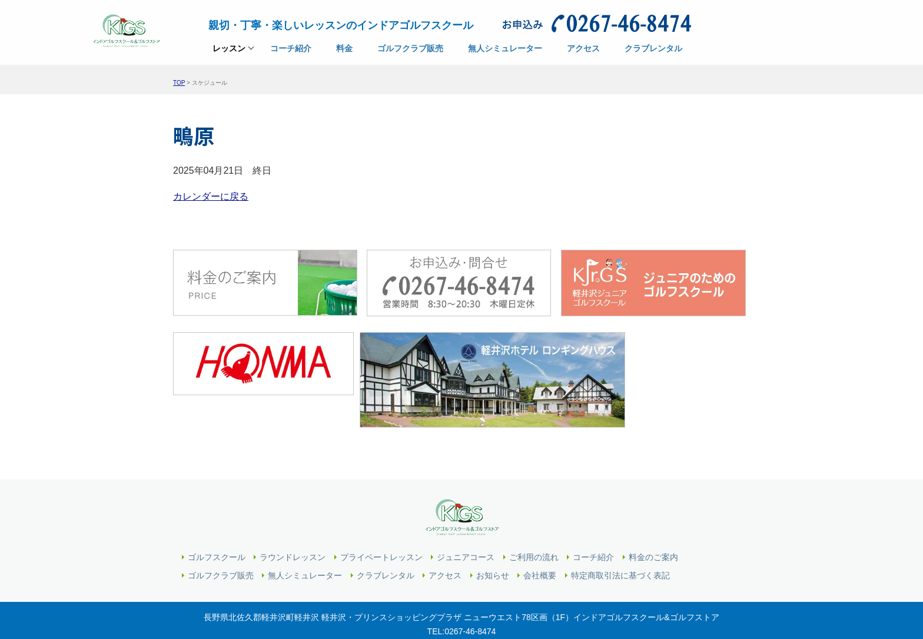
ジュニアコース (465, 520)
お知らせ (492, 539)
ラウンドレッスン (293, 520)
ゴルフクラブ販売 (221, 539)
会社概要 (539, 539)
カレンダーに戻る (210, 195)
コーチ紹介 (593, 520)
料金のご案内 (653, 520)
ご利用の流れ (534, 520)
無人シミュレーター (305, 539)
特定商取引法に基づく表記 (620, 539)
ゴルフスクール (216, 520)
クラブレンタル (385, 539)
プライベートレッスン (381, 520)
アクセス (445, 539)
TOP (179, 83)
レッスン (229, 54)
